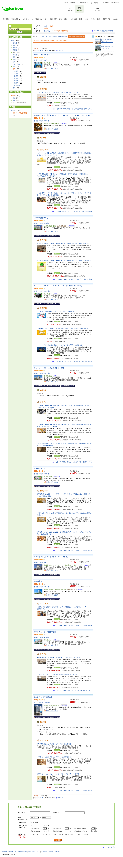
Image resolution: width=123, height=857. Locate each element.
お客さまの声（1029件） (42, 291)
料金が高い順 (62, 36)
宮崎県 (16, 83)
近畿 (14, 62)
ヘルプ (66, 2)
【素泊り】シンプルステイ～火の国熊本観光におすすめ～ (57, 674)
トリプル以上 (70, 834)
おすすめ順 (44, 36)
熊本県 (16, 78)
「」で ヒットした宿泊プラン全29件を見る (73, 462)
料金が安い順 (53, 36)
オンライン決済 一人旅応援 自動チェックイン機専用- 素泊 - (63, 243)
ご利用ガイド (74, 2)
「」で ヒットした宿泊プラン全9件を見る (73, 790)
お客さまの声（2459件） (42, 702)
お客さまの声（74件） (41, 562)
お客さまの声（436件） (42, 223)
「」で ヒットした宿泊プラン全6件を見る (73, 550)
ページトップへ (110, 847)
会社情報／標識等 (7, 852)
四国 (14, 66)
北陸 (14, 57)
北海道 (15, 43)
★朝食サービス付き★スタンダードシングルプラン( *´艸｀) (58, 774)
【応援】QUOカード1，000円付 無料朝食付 (56, 311)
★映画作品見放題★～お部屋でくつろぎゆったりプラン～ (59, 657)
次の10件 (60, 50)
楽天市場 (106, 2)
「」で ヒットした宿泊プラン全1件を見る (73, 109)
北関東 (15, 48)
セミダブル (44, 834)
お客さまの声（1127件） (42, 373)
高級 (14, 98)
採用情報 (44, 852)
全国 (45, 26)
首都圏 (15, 50)
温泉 (14, 100)
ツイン (61, 834)
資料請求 (57, 852)
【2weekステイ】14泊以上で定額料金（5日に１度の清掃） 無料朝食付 (62, 328)
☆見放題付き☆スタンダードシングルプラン (54, 744)
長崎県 (16, 76)
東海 (14, 59)
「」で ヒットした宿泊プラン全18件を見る (73, 211)
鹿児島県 (17, 85)
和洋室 (85, 834)
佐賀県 (16, 73)
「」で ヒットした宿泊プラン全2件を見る (73, 279)
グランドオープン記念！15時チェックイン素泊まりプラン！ (58, 92)
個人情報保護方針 (21, 852)
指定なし (47, 31)
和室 (79, 834)
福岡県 (16, 71)
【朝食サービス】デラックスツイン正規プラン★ (54, 757)
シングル (35, 834)
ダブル (53, 834)
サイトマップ (84, 2)
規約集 (51, 852)
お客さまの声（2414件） (42, 587)
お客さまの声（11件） (41, 60)
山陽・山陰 (16, 64)
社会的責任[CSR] (33, 852)
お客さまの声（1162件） (42, 121)
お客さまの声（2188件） (42, 474)
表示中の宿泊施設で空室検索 (103, 31)
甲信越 (15, 55)
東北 (14, 45)
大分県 (16, 81)
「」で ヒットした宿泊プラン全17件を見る (73, 361)
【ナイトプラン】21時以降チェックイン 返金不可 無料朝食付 (60, 345)
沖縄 (14, 88)
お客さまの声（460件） (42, 637)
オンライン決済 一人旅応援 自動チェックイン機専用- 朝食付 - (64, 260)
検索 (58, 840)
